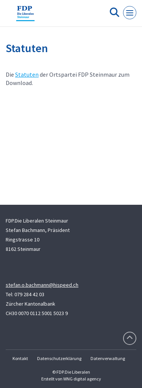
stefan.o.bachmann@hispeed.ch (42, 284)
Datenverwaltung (108, 358)
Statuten (27, 74)
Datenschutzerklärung (59, 358)
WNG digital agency (82, 379)
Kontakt (20, 358)
